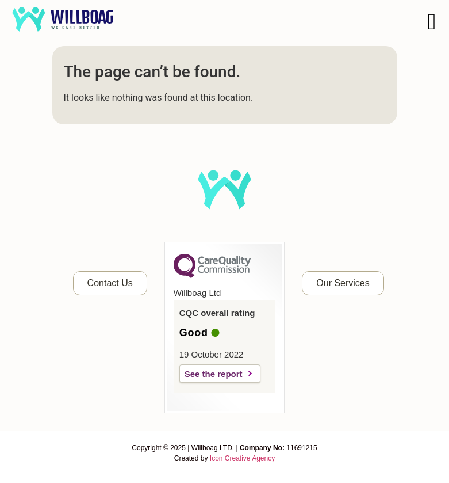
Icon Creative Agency (242, 458)
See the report (214, 374)
